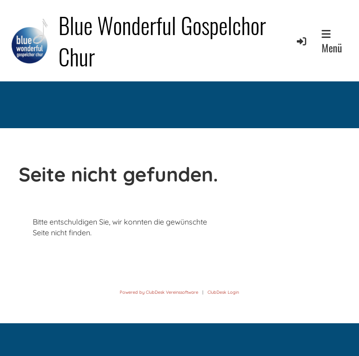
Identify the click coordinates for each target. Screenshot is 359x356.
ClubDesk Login (223, 292)
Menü (332, 42)
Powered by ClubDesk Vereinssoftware (159, 292)
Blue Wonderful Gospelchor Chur (162, 40)
